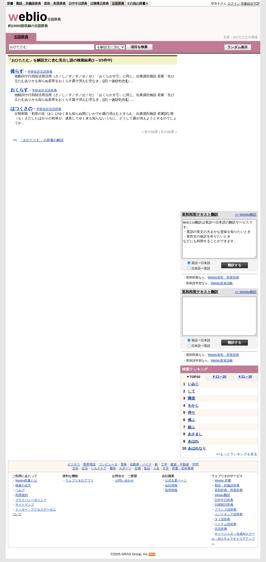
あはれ (193, 441)
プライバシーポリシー (30, 500)
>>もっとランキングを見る (236, 454)
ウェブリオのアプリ (79, 480)
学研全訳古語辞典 (40, 71)
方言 (166, 468)
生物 (138, 468)
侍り (191, 412)
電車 (124, 464)
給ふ (191, 427)
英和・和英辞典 (55, 3)
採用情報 (171, 490)
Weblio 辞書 (223, 480)
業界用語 (89, 464)
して (191, 391)
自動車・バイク (141, 464)
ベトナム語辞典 (225, 524)
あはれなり (197, 448)
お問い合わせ (124, 480)
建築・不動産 (179, 464)
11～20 (219, 376)
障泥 (191, 398)
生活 (85, 468)
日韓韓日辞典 (99, 3)
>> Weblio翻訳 (246, 214)
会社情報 (171, 485)
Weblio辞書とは (26, 480)
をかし (193, 405)
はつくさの (21, 108)
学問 (195, 464)
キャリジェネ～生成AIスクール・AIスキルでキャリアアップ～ (233, 538)
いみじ (193, 384)
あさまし (195, 434)
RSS (152, 554)
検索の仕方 (23, 485)
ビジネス (74, 464)
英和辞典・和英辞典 (229, 490)
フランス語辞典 (225, 509)
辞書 (10, 3)
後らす (17, 71)
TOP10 (193, 377)
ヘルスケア (99, 468)
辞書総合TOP (250, 3)
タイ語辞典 (222, 519)
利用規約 (21, 495)
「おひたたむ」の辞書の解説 (42, 140)
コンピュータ (108, 464)
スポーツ (125, 468)
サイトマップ (24, 504)
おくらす (19, 89)
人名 (156, 468)
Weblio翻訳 (222, 495)
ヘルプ (20, 490)
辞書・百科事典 (183, 468)
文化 (75, 468)
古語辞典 (118, 3)
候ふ (191, 420)
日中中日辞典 (78, 3)
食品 (147, 468)
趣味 (113, 468)
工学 (164, 464)
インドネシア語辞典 (229, 514)
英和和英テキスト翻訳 (200, 214)
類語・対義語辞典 (28, 3)
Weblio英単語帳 (222, 283)
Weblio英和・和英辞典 (223, 277)
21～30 (245, 376)
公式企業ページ (176, 480)
